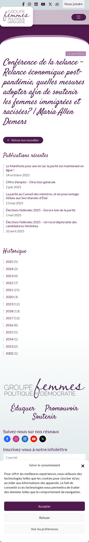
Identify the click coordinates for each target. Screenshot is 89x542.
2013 (9, 346)
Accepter (44, 506)
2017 (9, 318)
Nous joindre (73, 4)
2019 (9, 304)
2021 (9, 290)
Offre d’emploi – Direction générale (30, 182)
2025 (9, 261)
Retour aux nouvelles (23, 140)
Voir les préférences (44, 529)
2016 (9, 325)
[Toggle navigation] (78, 17)
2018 (9, 311)
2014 (9, 339)
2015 (9, 332)
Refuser (44, 518)
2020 (9, 297)
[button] (83, 465)
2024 (9, 269)
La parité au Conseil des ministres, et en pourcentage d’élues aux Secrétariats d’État (42, 196)
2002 (9, 353)
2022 (9, 283)
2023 (9, 276)
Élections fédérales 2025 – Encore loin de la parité (40, 210)
